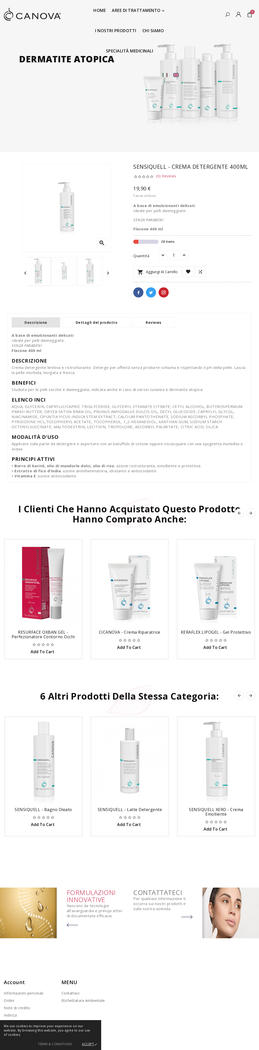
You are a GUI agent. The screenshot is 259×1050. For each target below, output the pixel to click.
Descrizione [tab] (36, 322)
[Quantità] (173, 255)
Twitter (151, 292)
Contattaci (70, 993)
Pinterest (164, 292)
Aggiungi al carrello (157, 272)
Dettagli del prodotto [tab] (97, 322)
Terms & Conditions (55, 1044)
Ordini (9, 1000)
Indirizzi (10, 1015)
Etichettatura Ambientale (83, 1000)
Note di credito (17, 1007)
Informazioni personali (23, 993)
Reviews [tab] (154, 322)
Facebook (138, 292)
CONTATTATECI (157, 892)
